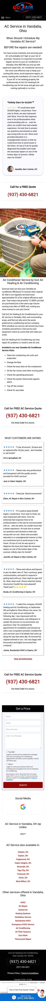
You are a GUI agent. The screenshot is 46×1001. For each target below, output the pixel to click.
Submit (23, 785)
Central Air (23, 910)
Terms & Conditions (30, 973)
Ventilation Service (23, 917)
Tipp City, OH (23, 870)
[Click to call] (23, 997)
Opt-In (10, 764)
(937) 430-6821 (34, 17)
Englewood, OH (23, 859)
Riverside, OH (23, 867)
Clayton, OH (23, 852)
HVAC (23, 902)
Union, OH (23, 878)
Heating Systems (23, 913)
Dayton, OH (23, 856)
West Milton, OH (23, 881)
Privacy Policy (24, 778)
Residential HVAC (23, 921)
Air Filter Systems (23, 932)
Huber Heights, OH (23, 863)
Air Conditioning (23, 928)
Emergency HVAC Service (23, 924)
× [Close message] (35, 987)
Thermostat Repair (23, 939)
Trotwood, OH (23, 874)
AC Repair (23, 906)
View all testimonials (23, 659)
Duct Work (23, 935)
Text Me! (11, 752)
